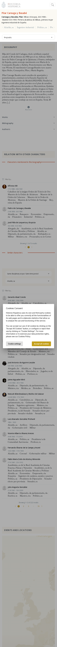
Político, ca (42, 27)
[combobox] (28, 37)
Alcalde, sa (8, 27)
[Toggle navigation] (52, 5)
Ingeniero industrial (25, 27)
